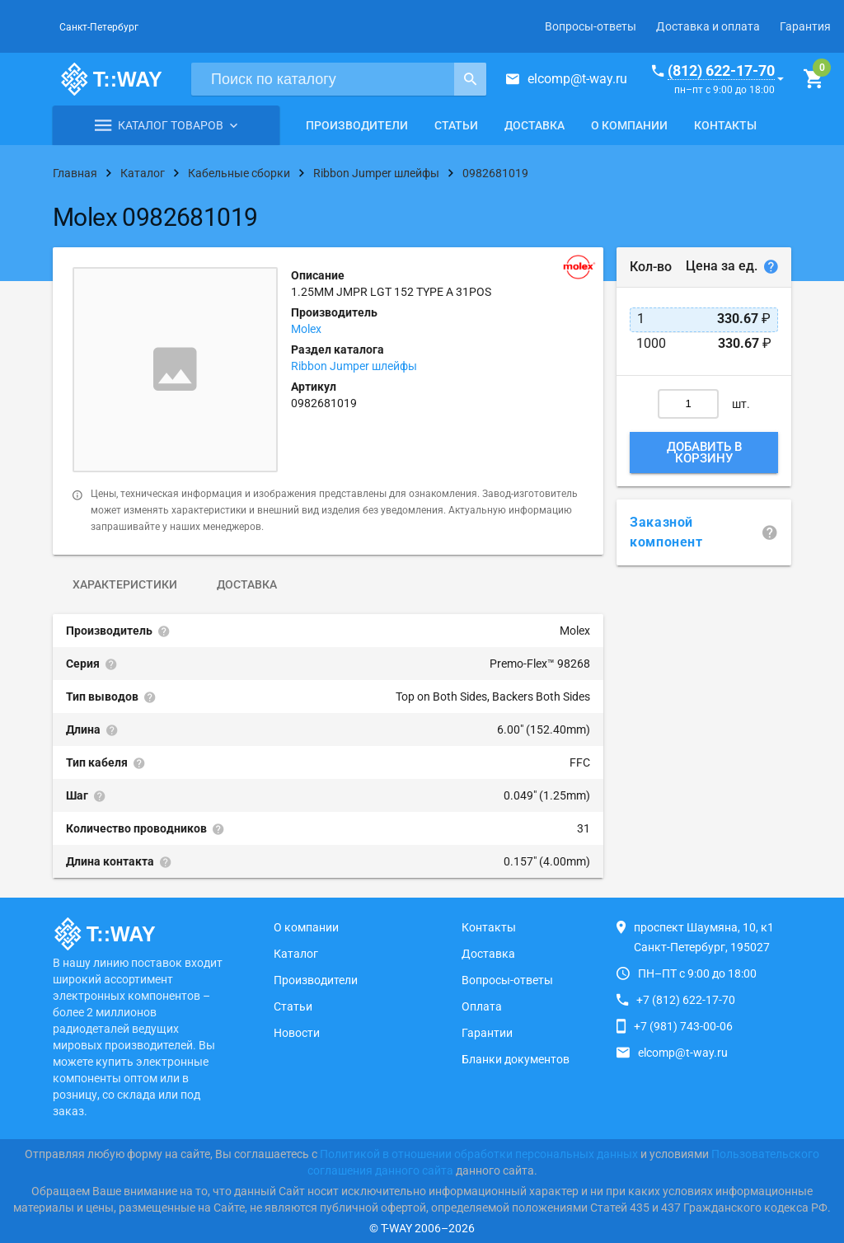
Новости (297, 1032)
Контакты (725, 125)
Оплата (482, 1006)
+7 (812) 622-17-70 (685, 999)
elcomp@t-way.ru (577, 79)
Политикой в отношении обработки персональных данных (479, 1154)
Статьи (456, 125)
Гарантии (487, 1032)
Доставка (534, 125)
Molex (306, 328)
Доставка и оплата (708, 26)
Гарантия (805, 26)
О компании (629, 125)
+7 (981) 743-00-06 (683, 1026)
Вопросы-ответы (590, 26)
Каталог (296, 953)
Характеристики (125, 584)
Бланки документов (516, 1059)
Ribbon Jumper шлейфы (354, 366)
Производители (357, 125)
